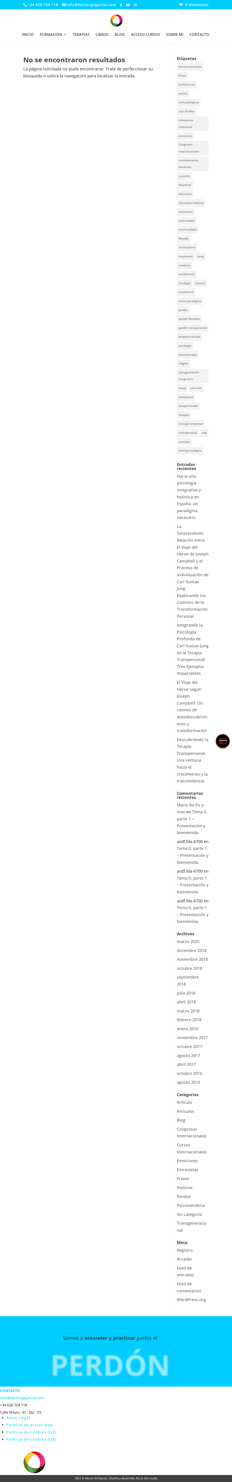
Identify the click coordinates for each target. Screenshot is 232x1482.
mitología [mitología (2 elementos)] (185, 283)
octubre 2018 (189, 968)
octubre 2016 (189, 1073)
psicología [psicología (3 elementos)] (185, 346)
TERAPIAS (81, 35)
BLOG (120, 35)
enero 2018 (187, 1028)
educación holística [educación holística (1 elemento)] (191, 203)
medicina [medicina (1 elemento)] (184, 265)
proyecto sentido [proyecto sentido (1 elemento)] (189, 337)
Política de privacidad (29, 1424)
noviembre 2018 (192, 959)
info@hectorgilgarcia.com (22, 1397)
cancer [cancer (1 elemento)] (183, 93)
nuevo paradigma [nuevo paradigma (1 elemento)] (190, 301)
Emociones (187, 1160)
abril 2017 (186, 1064)
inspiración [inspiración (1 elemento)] (186, 256)
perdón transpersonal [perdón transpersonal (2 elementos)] (193, 328)
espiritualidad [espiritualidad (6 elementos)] (187, 229)
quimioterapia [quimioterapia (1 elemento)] (188, 355)
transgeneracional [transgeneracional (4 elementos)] (191, 424)
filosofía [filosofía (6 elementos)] (184, 238)
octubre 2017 (189, 1046)
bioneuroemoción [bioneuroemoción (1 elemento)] (190, 67)
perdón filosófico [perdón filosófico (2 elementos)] (189, 319)
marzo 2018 (188, 1011)
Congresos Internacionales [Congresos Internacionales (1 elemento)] (189, 148)
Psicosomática (191, 1205)
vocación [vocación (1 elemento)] (184, 442)
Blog (181, 1120)
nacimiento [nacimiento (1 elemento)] (186, 292)
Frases (183, 1178)
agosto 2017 (188, 1055)
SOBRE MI (174, 35)
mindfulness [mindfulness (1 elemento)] (187, 274)
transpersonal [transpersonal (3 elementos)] (188, 433)
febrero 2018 (189, 1019)
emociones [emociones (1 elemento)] (186, 212)
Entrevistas (187, 1169)
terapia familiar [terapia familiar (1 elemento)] (188, 406)
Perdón (184, 1196)
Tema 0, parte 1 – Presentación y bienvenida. (192, 855)
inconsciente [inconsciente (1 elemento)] (187, 247)
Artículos (185, 1111)
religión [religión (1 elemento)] (183, 363)
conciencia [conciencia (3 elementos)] (185, 136)
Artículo (184, 1102)
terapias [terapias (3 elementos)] (184, 415)
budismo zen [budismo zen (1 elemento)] (187, 84)
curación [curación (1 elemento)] (184, 176)
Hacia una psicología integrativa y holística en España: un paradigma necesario (189, 496)
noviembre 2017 (192, 1037)
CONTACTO (199, 35)
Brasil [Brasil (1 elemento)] (182, 76)
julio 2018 (186, 993)
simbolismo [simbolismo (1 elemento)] (186, 397)
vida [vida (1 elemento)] (204, 433)
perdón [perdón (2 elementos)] (183, 310)
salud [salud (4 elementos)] (182, 388)
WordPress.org (191, 1299)
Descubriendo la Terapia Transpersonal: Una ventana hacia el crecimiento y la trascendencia (192, 760)
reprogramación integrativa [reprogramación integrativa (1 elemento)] (189, 375)
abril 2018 (186, 1002)
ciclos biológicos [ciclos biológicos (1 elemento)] (189, 102)
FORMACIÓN (51, 35)
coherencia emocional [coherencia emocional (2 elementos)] (186, 123)
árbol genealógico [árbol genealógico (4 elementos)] (190, 450)
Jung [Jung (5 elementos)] (201, 256)
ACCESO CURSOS (145, 35)
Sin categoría (189, 1214)
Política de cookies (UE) (31, 1432)
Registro (185, 1250)
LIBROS (102, 35)
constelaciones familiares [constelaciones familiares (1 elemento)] (188, 163)
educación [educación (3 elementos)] (185, 194)
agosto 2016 (188, 1082)
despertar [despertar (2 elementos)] (185, 185)
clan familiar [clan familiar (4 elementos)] (186, 111)
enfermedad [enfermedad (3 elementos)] (186, 221)
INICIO (28, 35)
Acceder (184, 1259)
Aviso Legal (18, 1417)
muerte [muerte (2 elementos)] (200, 283)
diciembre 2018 (191, 950)
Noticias (185, 1187)
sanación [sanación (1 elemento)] (196, 388)
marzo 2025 (188, 941)
